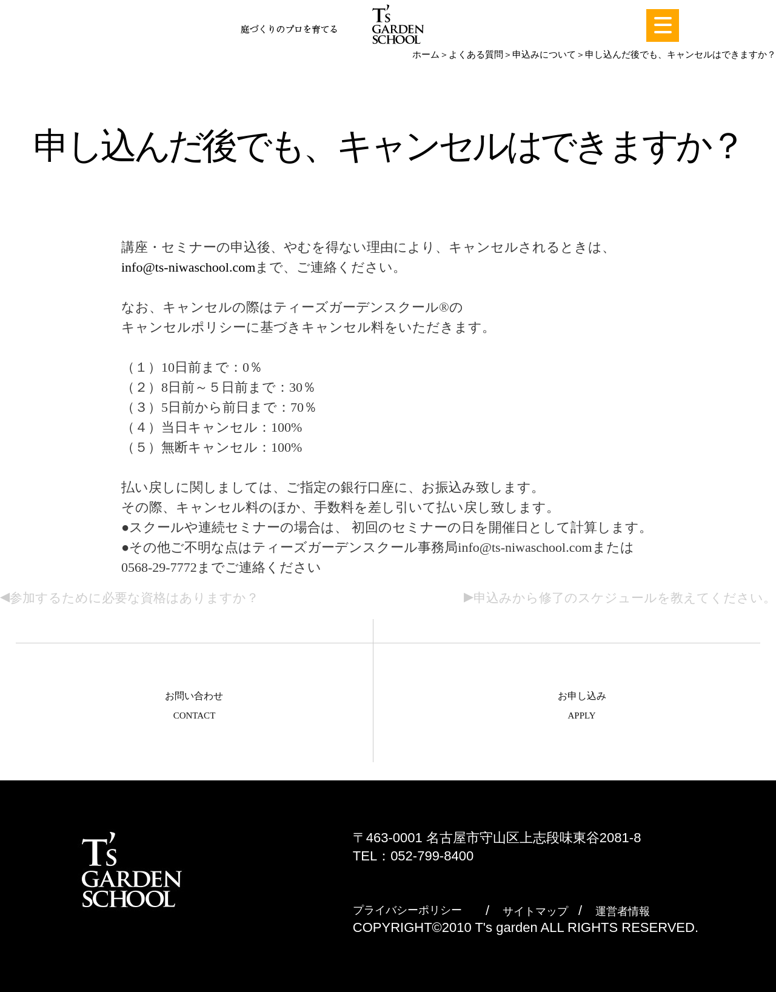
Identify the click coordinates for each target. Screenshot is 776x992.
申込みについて (544, 54)
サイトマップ (535, 911)
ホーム (426, 54)
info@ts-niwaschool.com (188, 267)
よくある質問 (476, 54)
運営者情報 (622, 911)
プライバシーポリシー (407, 910)
